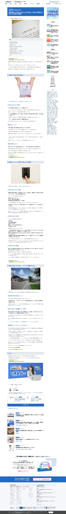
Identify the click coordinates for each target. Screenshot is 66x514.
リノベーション (52, 116)
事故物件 (53, 108)
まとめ (10, 55)
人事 (56, 116)
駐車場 (48, 117)
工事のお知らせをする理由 (14, 47)
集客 (11, 3)
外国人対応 (48, 107)
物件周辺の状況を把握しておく (14, 52)
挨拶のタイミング (12, 44)
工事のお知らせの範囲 (13, 49)
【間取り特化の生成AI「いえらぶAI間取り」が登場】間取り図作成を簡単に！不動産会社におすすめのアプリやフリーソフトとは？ (54, 31)
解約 (56, 127)
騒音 (51, 102)
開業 (6, 3)
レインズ (56, 94)
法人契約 (56, 107)
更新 (19, 449)
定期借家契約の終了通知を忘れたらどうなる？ (25, 447)
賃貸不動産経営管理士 (50, 125)
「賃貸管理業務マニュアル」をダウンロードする (16, 59)
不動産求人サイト (18, 499)
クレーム (56, 117)
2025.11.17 (22, 420)
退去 (17, 449)
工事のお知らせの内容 (13, 48)
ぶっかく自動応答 (18, 491)
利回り (53, 107)
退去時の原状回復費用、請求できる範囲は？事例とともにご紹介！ (54, 45)
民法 (54, 112)
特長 (29, 486)
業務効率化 (52, 127)
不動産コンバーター (19, 493)
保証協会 (52, 94)
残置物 (48, 113)
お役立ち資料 (48, 3)
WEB (15, 3)
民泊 (48, 108)
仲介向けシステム (13, 486)
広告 (55, 103)
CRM (56, 113)
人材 (48, 116)
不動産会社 (24, 425)
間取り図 (48, 93)
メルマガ (53, 121)
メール (52, 131)
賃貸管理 (38, 3)
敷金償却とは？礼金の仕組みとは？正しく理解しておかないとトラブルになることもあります (54, 40)
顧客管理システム (12, 490)
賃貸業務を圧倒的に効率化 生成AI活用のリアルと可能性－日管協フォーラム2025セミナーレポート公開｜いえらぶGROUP (29, 423)
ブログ (30, 492)
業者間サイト (18, 490)
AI (27, 425)
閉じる (51, 512)
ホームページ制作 (12, 491)
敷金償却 (48, 127)
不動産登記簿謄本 (49, 126)
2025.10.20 (22, 428)
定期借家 (22, 449)
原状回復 (48, 131)
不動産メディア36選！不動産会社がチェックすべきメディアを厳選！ (55, 58)
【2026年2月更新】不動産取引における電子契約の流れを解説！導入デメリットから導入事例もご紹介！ (55, 62)
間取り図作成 (12, 498)
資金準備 (48, 94)
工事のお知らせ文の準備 (13, 43)
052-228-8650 (40, 498)
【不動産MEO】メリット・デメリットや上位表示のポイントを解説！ (55, 53)
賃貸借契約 (30, 449)
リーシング (32, 3)
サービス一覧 (31, 487)
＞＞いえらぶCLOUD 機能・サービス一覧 (15, 349)
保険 (56, 112)
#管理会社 (15, 18)
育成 (48, 112)
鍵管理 (57, 108)
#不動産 (12, 18)
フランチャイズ (49, 98)
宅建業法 (51, 112)
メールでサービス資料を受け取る (43, 479)
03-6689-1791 (40, 490)
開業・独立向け (31, 493)
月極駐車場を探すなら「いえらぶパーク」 (42, 504)
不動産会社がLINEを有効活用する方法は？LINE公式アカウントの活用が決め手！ (55, 72)
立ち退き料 (48, 121)
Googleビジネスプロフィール (51, 99)
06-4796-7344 (40, 494)
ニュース (30, 491)
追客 (20, 3)
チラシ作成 (11, 497)
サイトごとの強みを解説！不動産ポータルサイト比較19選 (55, 36)
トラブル (53, 113)
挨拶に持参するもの (13, 45)
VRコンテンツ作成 (12, 499)
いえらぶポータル (12, 492)
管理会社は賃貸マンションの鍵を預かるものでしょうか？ (27, 439)
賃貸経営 (17, 433)
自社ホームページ (55, 93)
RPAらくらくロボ (12, 504)
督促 (50, 108)
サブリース (52, 117)
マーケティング (55, 130)
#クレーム (20, 18)
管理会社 (20, 425)
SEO (48, 103)
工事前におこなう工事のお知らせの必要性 (15, 46)
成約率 (54, 126)
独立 (50, 103)
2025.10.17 (22, 445)
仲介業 (48, 102)
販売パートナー (31, 494)
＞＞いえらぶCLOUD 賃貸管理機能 (14, 347)
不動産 (17, 425)
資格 (57, 102)
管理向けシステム (19, 486)
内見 (52, 122)
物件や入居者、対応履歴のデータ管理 (15, 53)
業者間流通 (11, 493)
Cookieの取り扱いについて (20, 512)
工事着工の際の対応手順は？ (13, 42)
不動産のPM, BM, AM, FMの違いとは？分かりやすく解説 (55, 26)
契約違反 (54, 102)
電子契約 (25, 3)
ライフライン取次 (12, 500)
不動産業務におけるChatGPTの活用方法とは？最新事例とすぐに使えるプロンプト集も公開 (55, 67)
